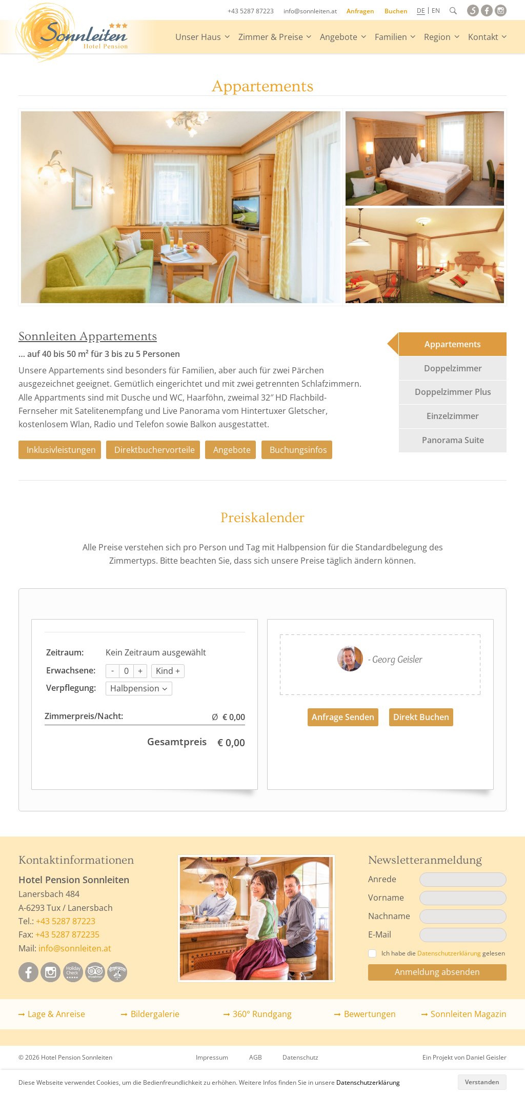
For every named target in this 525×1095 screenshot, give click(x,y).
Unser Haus (198, 37)
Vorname (386, 897)
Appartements (453, 344)
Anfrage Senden (343, 717)
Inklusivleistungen (61, 449)
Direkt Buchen (421, 717)
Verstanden (482, 1082)
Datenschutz (300, 1057)
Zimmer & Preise (270, 37)
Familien (391, 37)
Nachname (389, 916)
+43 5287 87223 (251, 11)
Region (437, 37)
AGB (255, 1057)
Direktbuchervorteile (154, 449)
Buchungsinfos (298, 449)
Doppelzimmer (453, 368)
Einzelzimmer (453, 416)
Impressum (212, 1057)
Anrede (382, 879)
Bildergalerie (155, 1014)
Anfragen (360, 11)
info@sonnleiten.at (310, 11)
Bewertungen (370, 1014)
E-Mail (379, 934)
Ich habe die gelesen (436, 953)
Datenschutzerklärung (368, 1082)
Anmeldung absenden (437, 972)
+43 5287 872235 (67, 934)
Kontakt (483, 37)
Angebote (338, 37)
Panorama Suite (453, 440)
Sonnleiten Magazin (469, 1014)
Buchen (396, 11)
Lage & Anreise (56, 1014)
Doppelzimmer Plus (453, 391)
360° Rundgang (262, 1014)
